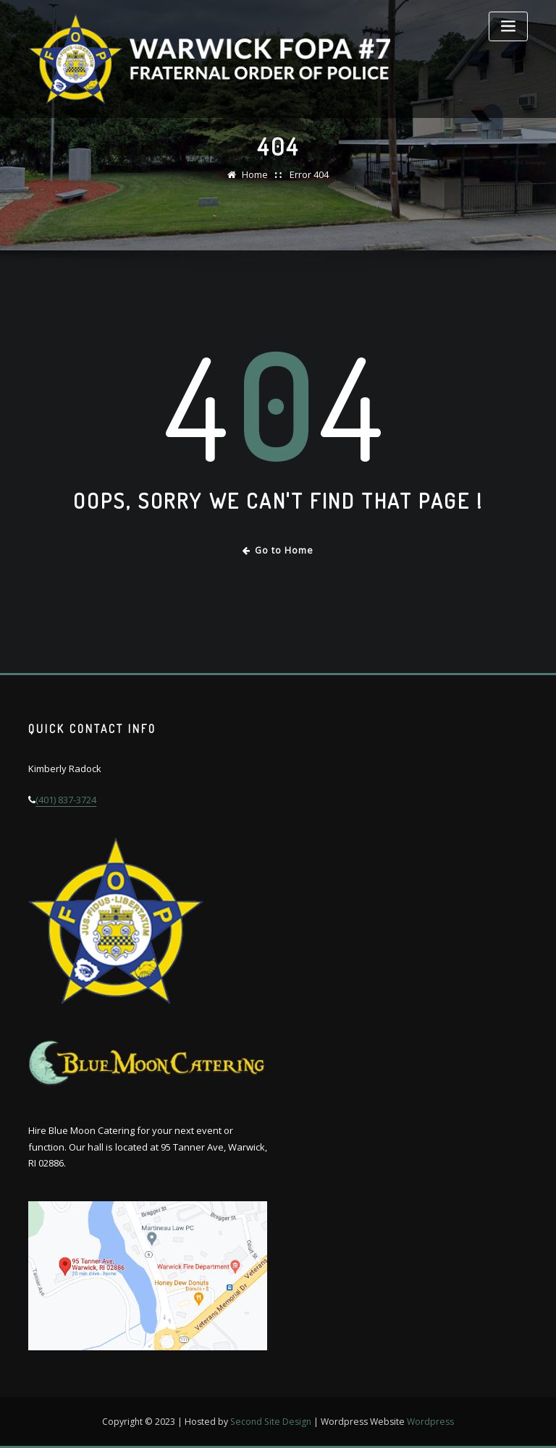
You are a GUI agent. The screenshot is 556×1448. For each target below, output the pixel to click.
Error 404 (309, 174)
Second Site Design (270, 1421)
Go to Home (278, 550)
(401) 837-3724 (65, 799)
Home (255, 174)
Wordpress (430, 1421)
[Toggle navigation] (508, 26)
